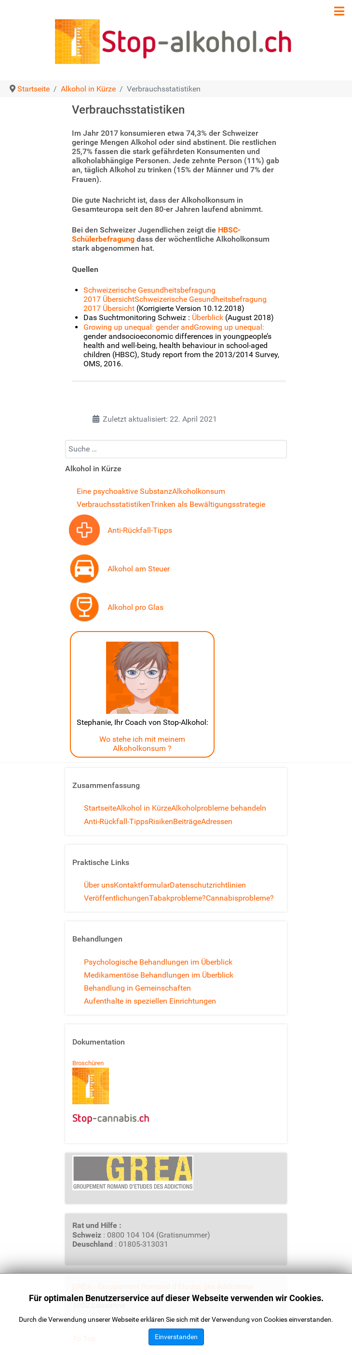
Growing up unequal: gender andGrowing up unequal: (173, 327)
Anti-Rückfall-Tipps (140, 530)
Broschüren (88, 1063)
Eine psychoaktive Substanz (124, 491)
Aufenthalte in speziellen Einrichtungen (150, 1001)
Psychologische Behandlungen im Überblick (158, 962)
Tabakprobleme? (177, 898)
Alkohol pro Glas (135, 607)
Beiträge (187, 821)
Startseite (100, 808)
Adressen (216, 821)
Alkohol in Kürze (143, 808)
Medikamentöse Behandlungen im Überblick (158, 975)
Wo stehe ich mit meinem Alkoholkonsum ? (142, 744)
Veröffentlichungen (116, 898)
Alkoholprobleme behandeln (218, 808)
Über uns (99, 885)
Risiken (161, 821)
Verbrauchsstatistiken (113, 504)
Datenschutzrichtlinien (208, 885)
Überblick (208, 317)
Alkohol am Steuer (139, 568)
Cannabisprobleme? (240, 898)
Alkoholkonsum (198, 491)
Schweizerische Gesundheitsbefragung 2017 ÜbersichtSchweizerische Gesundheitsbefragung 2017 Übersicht (175, 299)
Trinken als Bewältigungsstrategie (207, 504)
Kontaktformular (142, 885)
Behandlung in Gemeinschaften (137, 988)
